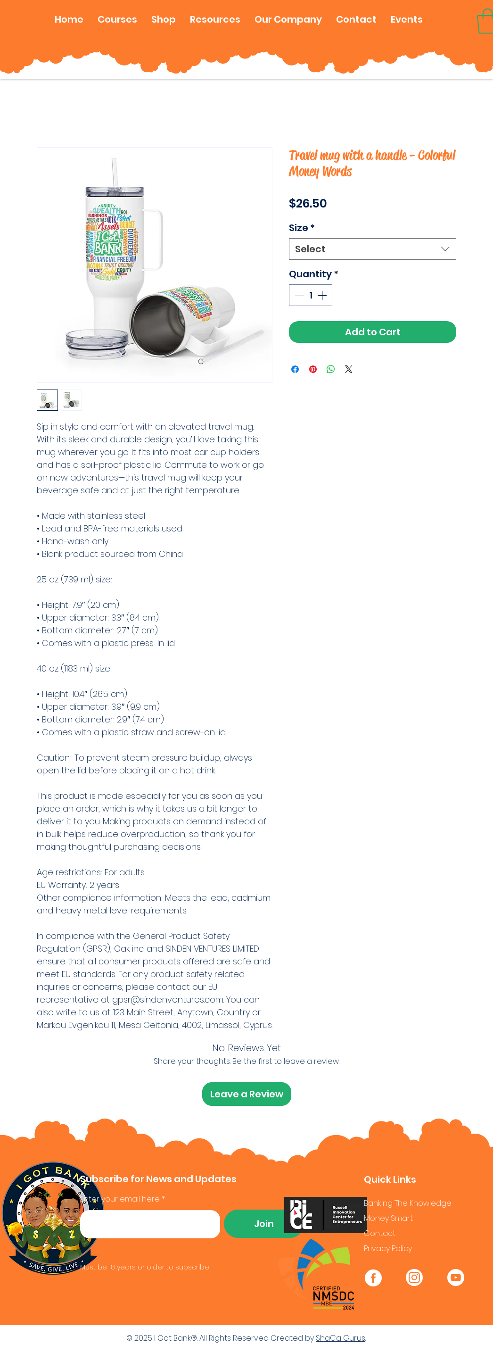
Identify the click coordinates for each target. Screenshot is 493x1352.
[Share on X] (348, 369)
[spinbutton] (310, 295)
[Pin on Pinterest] (313, 369)
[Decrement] (298, 295)
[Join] (264, 1224)
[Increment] (323, 295)
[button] (117, 19)
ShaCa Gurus (340, 1338)
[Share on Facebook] (295, 369)
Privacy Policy (388, 1248)
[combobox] (372, 249)
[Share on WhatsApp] (331, 369)
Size (302, 227)
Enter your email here (120, 1199)
